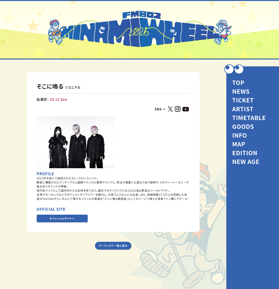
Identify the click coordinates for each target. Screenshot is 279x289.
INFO (239, 135)
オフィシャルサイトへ (62, 218)
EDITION (245, 152)
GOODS (243, 126)
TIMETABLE (249, 117)
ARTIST (242, 108)
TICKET (243, 100)
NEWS (241, 91)
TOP (238, 82)
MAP (238, 144)
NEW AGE (245, 161)
